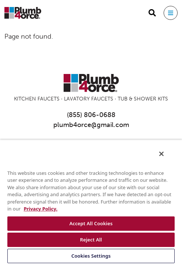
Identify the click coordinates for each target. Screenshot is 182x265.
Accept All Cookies (91, 223)
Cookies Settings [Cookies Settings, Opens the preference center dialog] (91, 255)
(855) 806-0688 (91, 115)
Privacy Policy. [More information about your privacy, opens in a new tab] (40, 208)
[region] (91, 204)
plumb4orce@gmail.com (91, 125)
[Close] (166, 159)
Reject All (91, 239)
